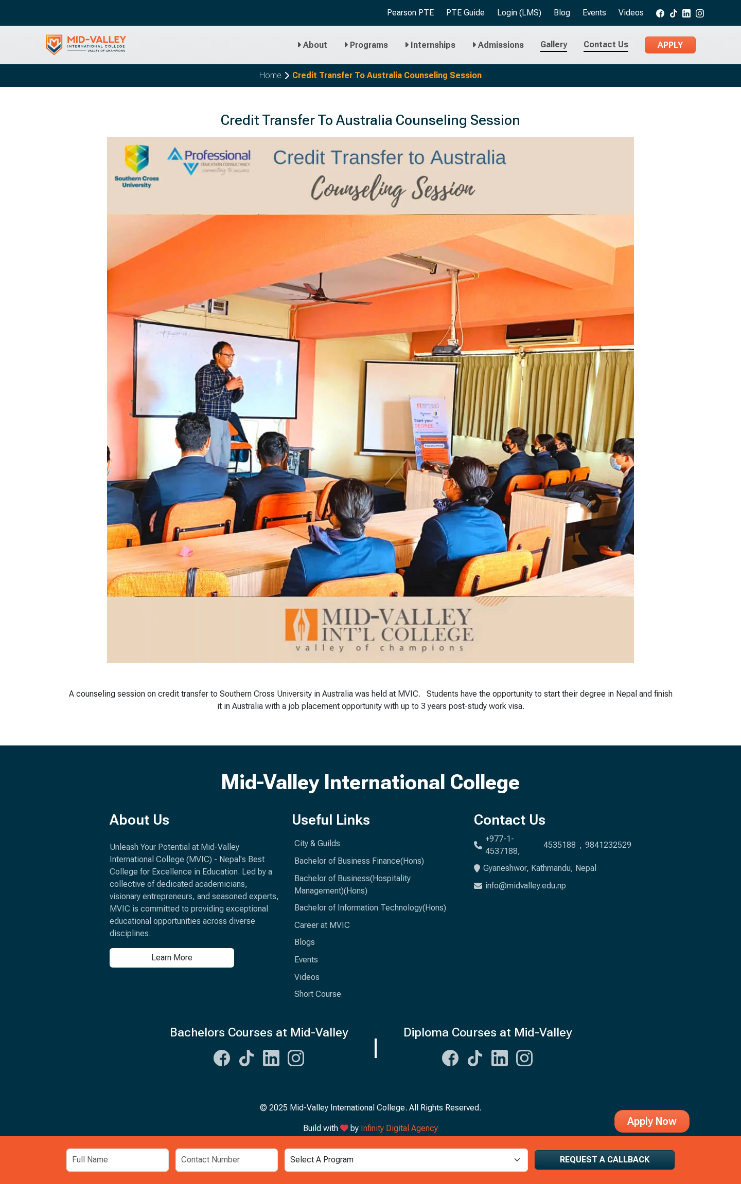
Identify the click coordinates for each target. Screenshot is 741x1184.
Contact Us (606, 44)
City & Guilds (317, 843)
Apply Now (652, 1121)
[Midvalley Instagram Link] (296, 1056)
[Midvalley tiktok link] (673, 13)
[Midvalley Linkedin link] (686, 13)
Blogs (304, 942)
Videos (631, 12)
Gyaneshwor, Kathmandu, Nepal (535, 868)
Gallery (553, 44)
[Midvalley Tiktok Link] (246, 1056)
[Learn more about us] (194, 958)
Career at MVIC (322, 925)
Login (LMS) (519, 12)
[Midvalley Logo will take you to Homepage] (86, 45)
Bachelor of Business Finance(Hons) (359, 861)
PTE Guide (465, 12)
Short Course (317, 994)
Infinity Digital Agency (399, 1128)
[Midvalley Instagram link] (700, 13)
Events (594, 12)
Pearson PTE (410, 12)
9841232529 (608, 845)
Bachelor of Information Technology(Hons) (370, 908)
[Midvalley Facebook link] (660, 13)
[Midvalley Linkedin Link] (271, 1056)
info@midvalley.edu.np (520, 885)
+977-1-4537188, (502, 845)
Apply (670, 45)
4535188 (559, 845)
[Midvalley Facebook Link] (222, 1056)
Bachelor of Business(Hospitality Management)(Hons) (352, 884)
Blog (562, 12)
